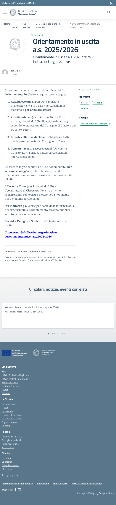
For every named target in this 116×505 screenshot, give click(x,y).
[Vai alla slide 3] (55, 333)
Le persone (7, 411)
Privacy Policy (60, 483)
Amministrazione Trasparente (17, 483)
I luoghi (5, 407)
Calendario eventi (10, 465)
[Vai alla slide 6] (65, 333)
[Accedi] (111, 3)
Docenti (84, 102)
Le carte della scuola (12, 418)
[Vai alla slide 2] (52, 333)
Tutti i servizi (8, 447)
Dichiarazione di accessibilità (87, 483)
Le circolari (7, 461)
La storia (6, 426)
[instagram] (19, 489)
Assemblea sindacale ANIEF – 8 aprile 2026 (32, 307)
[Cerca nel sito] (108, 13)
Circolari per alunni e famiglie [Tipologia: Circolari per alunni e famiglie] (94, 123)
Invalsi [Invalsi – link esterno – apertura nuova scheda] (5, 390)
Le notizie (6, 458)
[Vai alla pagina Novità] (14, 27)
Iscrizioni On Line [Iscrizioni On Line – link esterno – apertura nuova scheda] (10, 386)
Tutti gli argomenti (11, 475)
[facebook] (15, 489)
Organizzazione (9, 422)
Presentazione (9, 404)
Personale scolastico (12, 436)
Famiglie (98, 102)
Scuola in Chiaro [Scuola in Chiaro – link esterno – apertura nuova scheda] (10, 382)
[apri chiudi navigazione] (5, 12)
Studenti (85, 108)
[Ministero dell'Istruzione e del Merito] (18, 3)
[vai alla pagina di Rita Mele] (15, 70)
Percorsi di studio (10, 444)
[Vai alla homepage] (13, 12)
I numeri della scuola (12, 415)
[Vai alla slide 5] (62, 333)
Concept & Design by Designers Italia (95, 493)
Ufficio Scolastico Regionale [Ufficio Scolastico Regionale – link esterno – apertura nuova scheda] (15, 375)
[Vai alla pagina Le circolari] (26, 25)
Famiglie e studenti (11, 440)
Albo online (7, 469)
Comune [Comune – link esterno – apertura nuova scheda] (6, 393)
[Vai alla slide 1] (48, 333)
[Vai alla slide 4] (58, 333)
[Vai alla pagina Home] (7, 24)
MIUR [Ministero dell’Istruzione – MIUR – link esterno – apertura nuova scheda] (4, 371)
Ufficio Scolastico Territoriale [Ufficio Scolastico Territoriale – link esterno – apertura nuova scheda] (16, 379)
